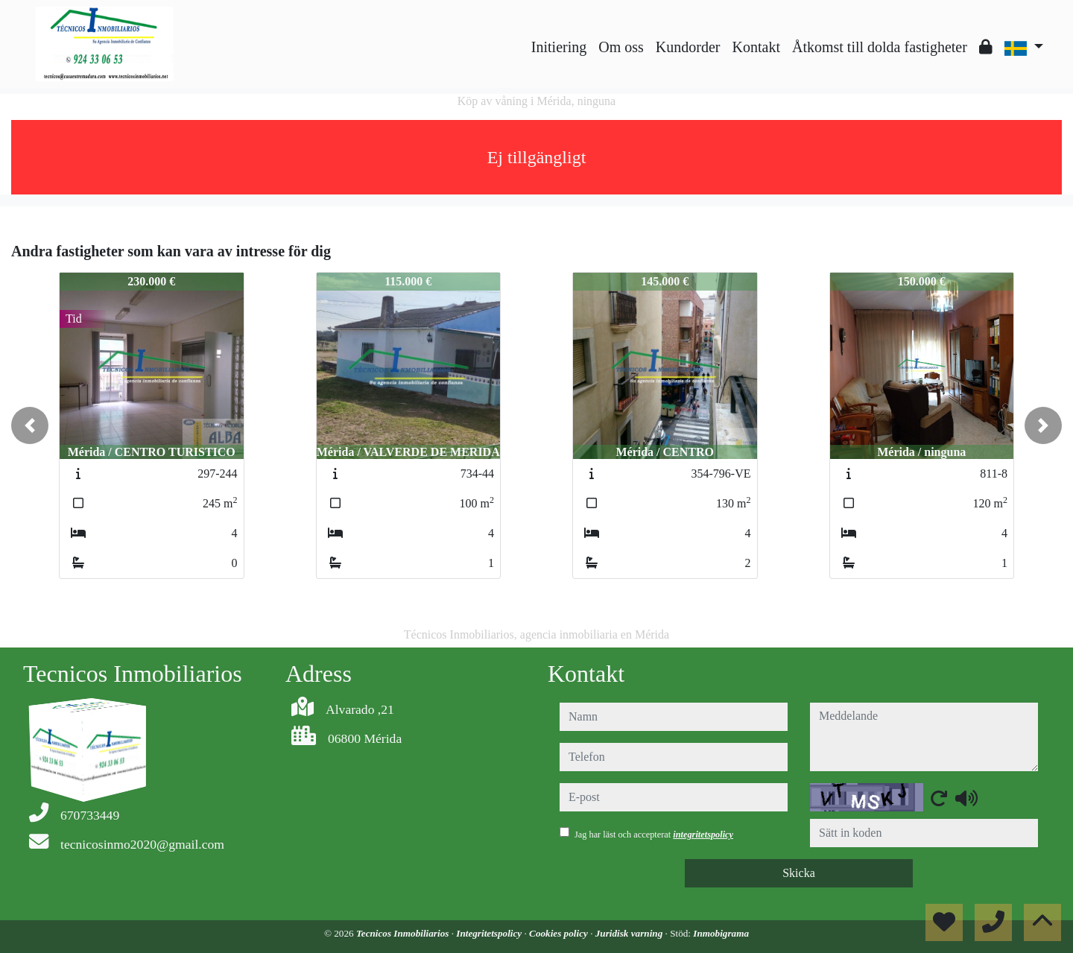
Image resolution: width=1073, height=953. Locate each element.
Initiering (558, 47)
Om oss (621, 47)
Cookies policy (559, 933)
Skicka (798, 873)
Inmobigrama (721, 933)
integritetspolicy (703, 834)
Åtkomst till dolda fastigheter (879, 47)
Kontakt (756, 47)
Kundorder (688, 47)
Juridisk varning (630, 933)
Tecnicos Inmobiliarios (404, 933)
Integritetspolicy (490, 933)
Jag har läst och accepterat (654, 834)
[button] (29, 425)
